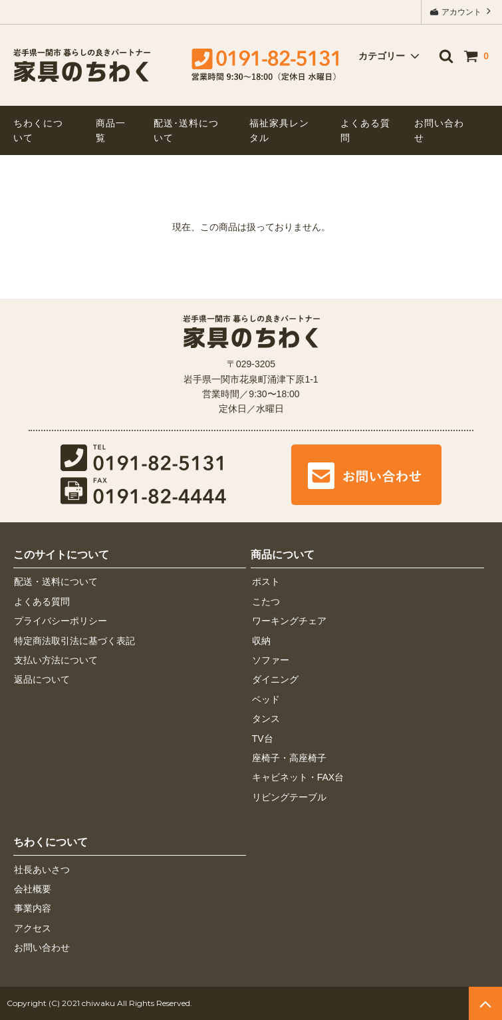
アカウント (462, 11)
